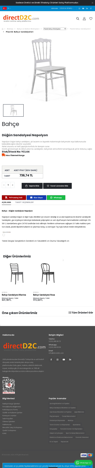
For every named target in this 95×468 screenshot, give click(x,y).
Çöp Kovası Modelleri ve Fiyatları (60, 412)
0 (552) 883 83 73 (55, 341)
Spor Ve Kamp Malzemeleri (75, 433)
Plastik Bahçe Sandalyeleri (80, 29)
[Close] (90, 466)
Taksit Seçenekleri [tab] (24, 202)
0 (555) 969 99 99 (55, 347)
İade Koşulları (7, 418)
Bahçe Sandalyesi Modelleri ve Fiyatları (63, 408)
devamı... (6, 377)
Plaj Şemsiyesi (54, 416)
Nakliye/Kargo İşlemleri (11, 404)
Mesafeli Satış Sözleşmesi (12, 427)
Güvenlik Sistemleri (82, 437)
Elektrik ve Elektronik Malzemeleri (61, 437)
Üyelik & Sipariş (66, 8)
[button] (77, 19)
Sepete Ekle (33, 186)
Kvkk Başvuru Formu (10, 409)
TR (6, 8)
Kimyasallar (53, 429)
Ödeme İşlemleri (8, 421)
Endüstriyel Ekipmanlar (57, 420)
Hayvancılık (64, 441)
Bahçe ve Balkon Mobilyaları (28, 29)
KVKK (4, 433)
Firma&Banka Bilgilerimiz (11, 406)
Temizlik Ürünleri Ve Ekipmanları (71, 429)
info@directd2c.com (56, 353)
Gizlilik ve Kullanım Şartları (12, 412)
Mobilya (10, 29)
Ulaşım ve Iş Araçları (56, 433)
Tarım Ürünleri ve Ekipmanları (60, 425)
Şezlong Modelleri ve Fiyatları (60, 403)
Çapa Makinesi (79, 412)
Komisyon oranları (9, 415)
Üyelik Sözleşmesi (9, 430)
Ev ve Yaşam (54, 441)
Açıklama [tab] (6, 202)
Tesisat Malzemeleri (68, 416)
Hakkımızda (6, 424)
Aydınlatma (76, 425)
